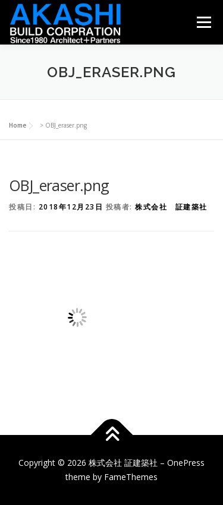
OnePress (186, 462)
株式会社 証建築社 (171, 207)
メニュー (203, 22)
